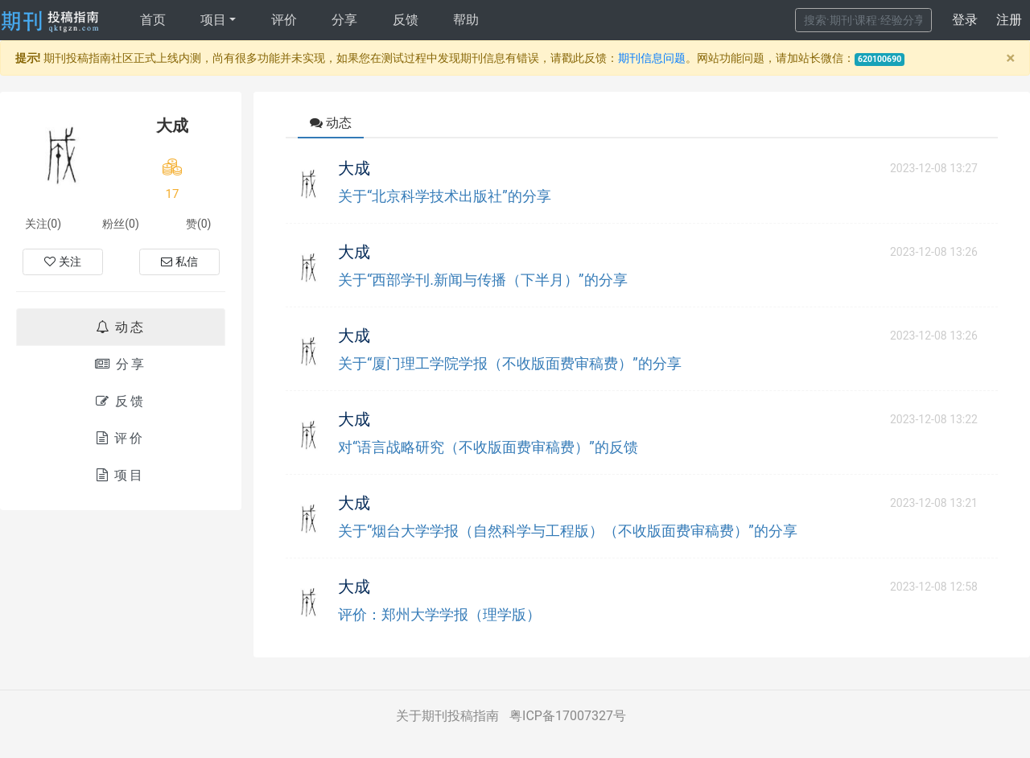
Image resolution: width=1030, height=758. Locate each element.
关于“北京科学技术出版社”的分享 (444, 195)
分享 (344, 19)
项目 (213, 19)
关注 (62, 261)
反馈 (405, 19)
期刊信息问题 (652, 57)
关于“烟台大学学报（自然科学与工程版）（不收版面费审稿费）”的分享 (567, 530)
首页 (153, 19)
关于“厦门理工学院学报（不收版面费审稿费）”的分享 (510, 363)
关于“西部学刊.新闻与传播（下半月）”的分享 (483, 279)
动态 (121, 327)
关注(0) (43, 223)
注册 (1009, 19)
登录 (965, 19)
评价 (284, 19)
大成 (354, 168)
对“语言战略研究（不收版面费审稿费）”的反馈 (488, 447)
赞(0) (199, 223)
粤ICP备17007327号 (567, 715)
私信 (179, 261)
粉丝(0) (120, 223)
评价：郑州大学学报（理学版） (439, 614)
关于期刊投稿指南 (447, 715)
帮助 (466, 19)
